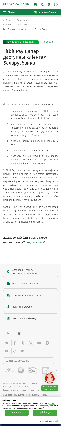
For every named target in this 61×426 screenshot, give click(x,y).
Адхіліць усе (45, 412)
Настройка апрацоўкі (49, 421)
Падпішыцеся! (35, 242)
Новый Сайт (33, 390)
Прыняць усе (16, 412)
